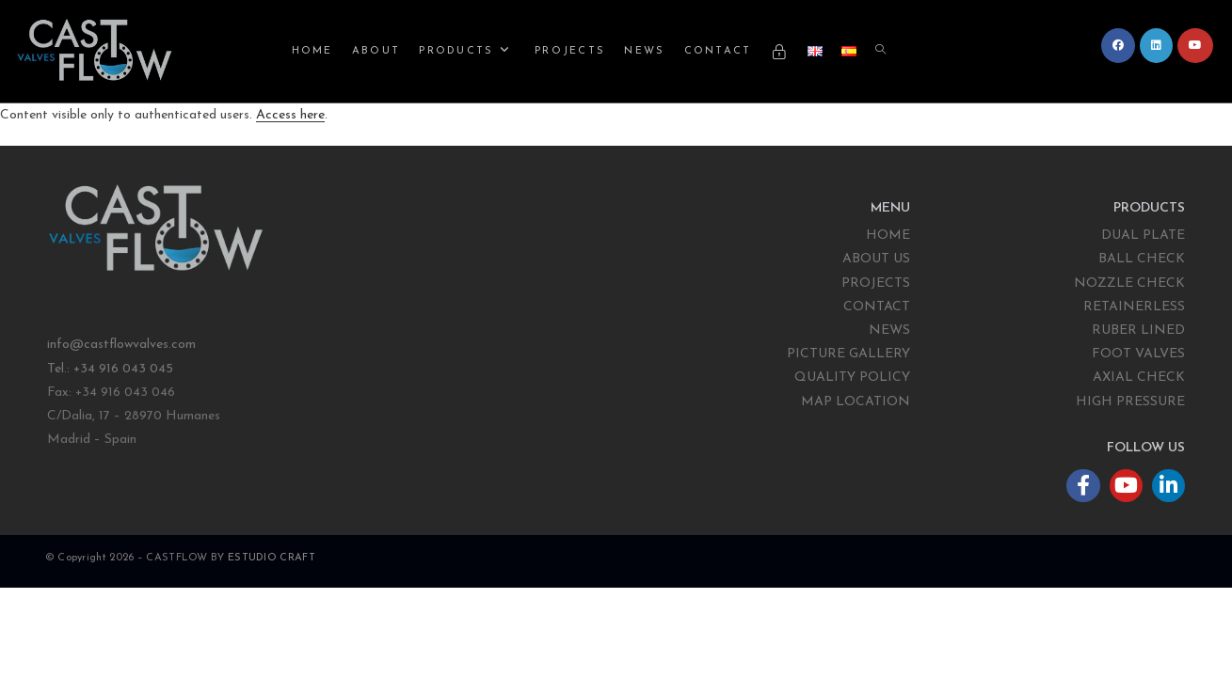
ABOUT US (876, 259)
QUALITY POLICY (852, 377)
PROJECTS (875, 283)
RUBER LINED (1138, 330)
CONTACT (876, 307)
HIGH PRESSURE (1130, 402)
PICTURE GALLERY (848, 354)
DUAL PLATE (1143, 235)
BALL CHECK (1141, 259)
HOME (888, 235)
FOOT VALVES (1138, 354)
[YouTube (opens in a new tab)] (1195, 45)
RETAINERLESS (1134, 307)
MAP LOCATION (855, 402)
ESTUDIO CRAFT (271, 558)
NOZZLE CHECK (1129, 283)
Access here (290, 115)
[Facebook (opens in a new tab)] (1118, 45)
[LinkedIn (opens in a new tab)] (1156, 45)
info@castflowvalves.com (121, 345)
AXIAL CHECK (1139, 377)
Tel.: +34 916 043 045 (112, 369)
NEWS (889, 330)
